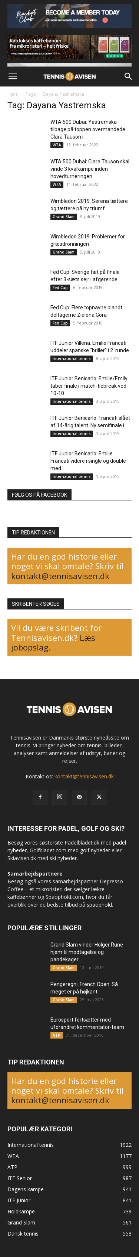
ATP (56, 1035)
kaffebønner (21, 896)
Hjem (13, 94)
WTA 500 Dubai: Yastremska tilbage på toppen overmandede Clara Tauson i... (87, 129)
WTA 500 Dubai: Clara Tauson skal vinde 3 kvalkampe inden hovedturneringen (89, 169)
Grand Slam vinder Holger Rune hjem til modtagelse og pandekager (86, 952)
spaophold (99, 904)
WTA (57, 144)
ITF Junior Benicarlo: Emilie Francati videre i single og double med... (88, 461)
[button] (12, 76)
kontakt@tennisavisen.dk (60, 575)
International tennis (72, 358)
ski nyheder (63, 858)
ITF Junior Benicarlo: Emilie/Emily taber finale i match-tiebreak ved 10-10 (89, 386)
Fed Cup (60, 287)
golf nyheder (95, 850)
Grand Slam (64, 216)
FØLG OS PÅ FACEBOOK (39, 495)
